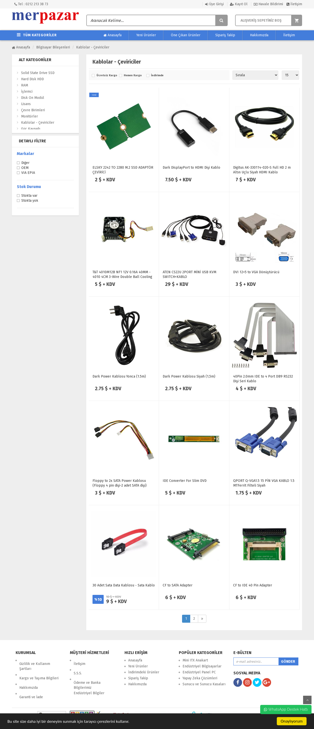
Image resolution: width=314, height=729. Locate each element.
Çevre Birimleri (33, 110)
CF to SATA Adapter (177, 585)
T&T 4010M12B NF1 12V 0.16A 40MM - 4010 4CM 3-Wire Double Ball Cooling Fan (122, 277)
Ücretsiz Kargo (106, 75)
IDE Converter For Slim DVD (185, 481)
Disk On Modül (32, 98)
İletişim (294, 4)
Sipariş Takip (225, 35)
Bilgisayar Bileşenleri (53, 47)
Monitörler (29, 116)
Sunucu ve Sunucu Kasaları (204, 684)
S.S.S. (78, 666)
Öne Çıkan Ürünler (185, 35)
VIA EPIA (28, 173)
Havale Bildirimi (268, 4)
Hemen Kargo (133, 75)
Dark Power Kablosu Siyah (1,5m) (189, 376)
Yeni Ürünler (146, 35)
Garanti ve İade (31, 683)
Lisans (26, 104)
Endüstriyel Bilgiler (89, 683)
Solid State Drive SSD (38, 73)
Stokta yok (29, 201)
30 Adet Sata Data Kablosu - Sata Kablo (124, 585)
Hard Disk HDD (32, 79)
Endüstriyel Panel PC (199, 672)
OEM (25, 168)
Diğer (25, 163)
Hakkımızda (259, 35)
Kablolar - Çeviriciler (92, 47)
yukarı (307, 700)
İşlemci (26, 91)
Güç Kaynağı (30, 129)
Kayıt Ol (239, 4)
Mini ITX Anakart (195, 660)
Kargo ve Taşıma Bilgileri (39, 671)
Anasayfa (112, 35)
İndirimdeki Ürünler (143, 672)
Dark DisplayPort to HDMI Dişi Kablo (191, 167)
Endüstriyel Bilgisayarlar (202, 666)
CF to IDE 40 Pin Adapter (252, 585)
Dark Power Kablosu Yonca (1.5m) (119, 376)
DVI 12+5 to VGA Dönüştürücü (256, 272)
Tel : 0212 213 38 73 (31, 4)
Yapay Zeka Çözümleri (200, 678)
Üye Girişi (214, 4)
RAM (24, 85)
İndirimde (157, 75)
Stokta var (29, 196)
